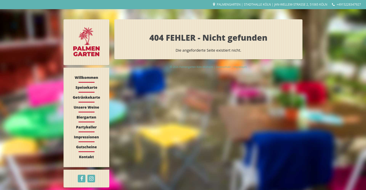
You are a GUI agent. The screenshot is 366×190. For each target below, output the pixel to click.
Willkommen (86, 77)
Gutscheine (86, 146)
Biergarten (86, 117)
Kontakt (86, 156)
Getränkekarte (86, 97)
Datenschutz (223, 67)
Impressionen (86, 137)
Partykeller (86, 127)
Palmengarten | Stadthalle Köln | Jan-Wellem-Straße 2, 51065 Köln (272, 4)
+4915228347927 (349, 4)
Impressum (240, 67)
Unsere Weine (86, 107)
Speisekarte (86, 87)
